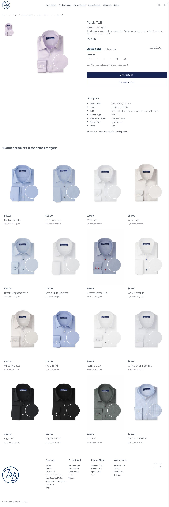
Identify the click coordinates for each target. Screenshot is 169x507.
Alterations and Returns (55, 478)
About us (107, 5)
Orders (117, 468)
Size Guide (156, 48)
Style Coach (50, 471)
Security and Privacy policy (56, 481)
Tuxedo (71, 478)
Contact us (50, 484)
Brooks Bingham (100, 27)
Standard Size (94, 49)
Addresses (118, 471)
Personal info (119, 465)
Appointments (94, 5)
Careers (49, 468)
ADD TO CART (126, 75)
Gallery (116, 5)
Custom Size (110, 49)
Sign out (117, 475)
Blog (47, 487)
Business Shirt (74, 465)
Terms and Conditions (54, 474)
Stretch (71, 474)
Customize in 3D (127, 82)
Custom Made (65, 5)
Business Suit (74, 468)
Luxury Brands (80, 5)
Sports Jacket (74, 471)
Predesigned (51, 5)
